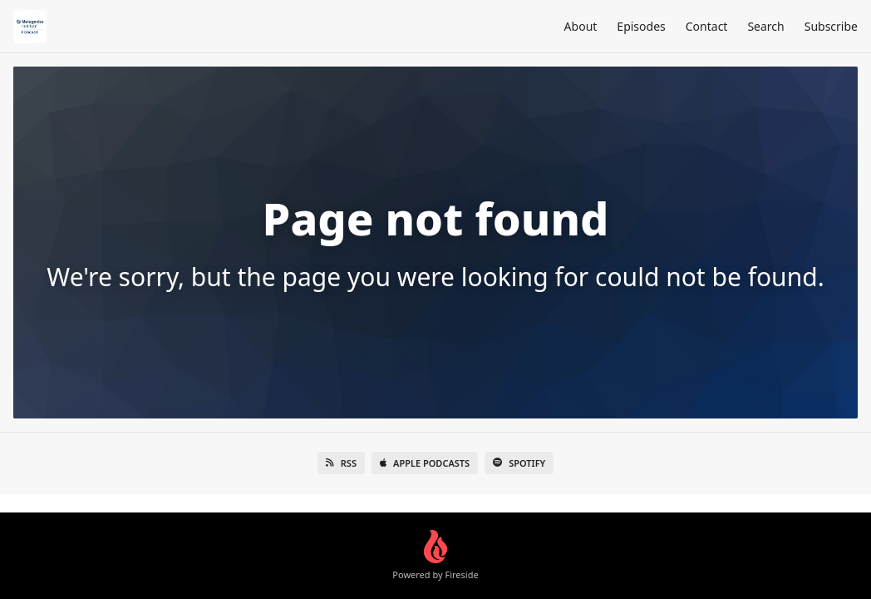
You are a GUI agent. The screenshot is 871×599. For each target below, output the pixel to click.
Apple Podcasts (425, 463)
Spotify (519, 463)
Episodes (641, 26)
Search (765, 26)
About (581, 26)
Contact (707, 26)
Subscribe (831, 26)
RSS (341, 463)
